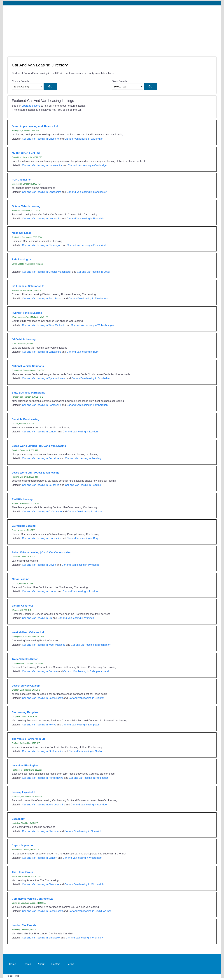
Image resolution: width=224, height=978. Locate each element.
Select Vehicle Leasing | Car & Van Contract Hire (41, 552)
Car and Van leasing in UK (37, 618)
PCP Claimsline (21, 179)
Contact (55, 963)
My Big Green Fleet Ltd (26, 153)
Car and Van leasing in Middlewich (83, 884)
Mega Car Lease (21, 232)
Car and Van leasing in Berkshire (40, 458)
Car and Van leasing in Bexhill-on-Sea (90, 911)
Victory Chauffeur (22, 605)
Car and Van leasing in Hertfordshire (42, 777)
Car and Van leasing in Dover (93, 271)
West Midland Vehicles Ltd (28, 632)
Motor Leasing (20, 579)
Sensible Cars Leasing (25, 419)
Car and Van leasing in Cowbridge (87, 165)
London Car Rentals (24, 925)
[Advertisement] (112, 29)
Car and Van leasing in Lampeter (80, 724)
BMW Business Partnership (28, 392)
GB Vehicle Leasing (24, 525)
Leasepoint (18, 818)
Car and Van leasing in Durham (40, 671)
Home (12, 963)
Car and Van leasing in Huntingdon (89, 777)
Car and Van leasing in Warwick (76, 618)
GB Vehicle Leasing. (24, 339)
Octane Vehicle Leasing (26, 206)
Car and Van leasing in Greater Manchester (46, 271)
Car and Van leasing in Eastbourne (88, 298)
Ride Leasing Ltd (22, 259)
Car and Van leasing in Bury (82, 351)
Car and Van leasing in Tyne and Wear (44, 378)
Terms (70, 963)
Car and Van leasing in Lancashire (41, 191)
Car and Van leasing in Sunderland (91, 378)
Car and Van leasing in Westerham (82, 857)
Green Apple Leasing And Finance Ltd (35, 126)
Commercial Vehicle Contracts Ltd (32, 898)
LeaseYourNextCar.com (26, 685)
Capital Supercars (23, 845)
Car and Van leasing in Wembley (84, 937)
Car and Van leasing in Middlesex (41, 937)
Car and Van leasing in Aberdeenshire (43, 804)
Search (27, 963)
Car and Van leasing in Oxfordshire (42, 511)
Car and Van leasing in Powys (39, 724)
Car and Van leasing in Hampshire (41, 404)
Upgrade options (30, 105)
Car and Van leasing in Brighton (86, 698)
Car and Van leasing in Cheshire (40, 138)
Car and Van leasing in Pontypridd (86, 245)
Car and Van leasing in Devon (39, 564)
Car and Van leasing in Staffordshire (42, 751)
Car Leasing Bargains (25, 712)
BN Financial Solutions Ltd (28, 286)
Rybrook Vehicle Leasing (27, 312)
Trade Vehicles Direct (25, 659)
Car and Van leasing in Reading (83, 458)
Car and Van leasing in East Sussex (42, 298)
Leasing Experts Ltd (24, 792)
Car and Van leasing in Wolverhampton (93, 325)
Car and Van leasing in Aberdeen (89, 804)
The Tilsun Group (22, 872)
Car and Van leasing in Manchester (87, 191)
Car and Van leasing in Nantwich (82, 831)
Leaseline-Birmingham (25, 765)
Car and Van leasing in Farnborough (87, 404)
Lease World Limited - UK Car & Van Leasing (39, 445)
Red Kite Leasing (22, 499)
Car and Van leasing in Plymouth (80, 564)
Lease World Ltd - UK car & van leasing (35, 472)
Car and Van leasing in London (39, 431)
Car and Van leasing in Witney (85, 511)
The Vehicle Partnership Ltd (29, 738)
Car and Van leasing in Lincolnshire (42, 165)
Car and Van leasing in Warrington (83, 138)
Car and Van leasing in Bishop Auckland (86, 671)
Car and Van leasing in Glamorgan (41, 245)
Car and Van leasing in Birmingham (91, 644)
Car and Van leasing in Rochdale (85, 218)
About (41, 963)
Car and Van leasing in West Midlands (43, 325)
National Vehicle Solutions (28, 366)
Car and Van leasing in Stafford (86, 751)
